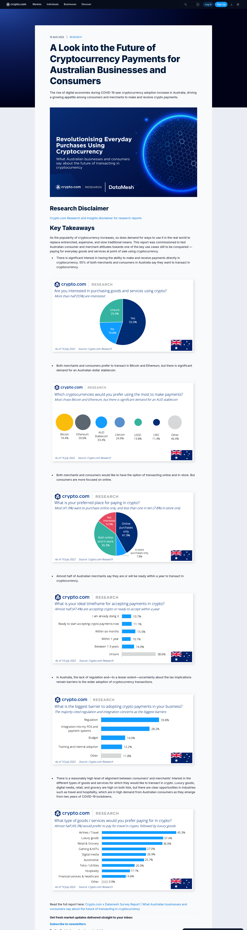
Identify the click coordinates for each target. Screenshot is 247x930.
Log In (208, 4)
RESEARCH (76, 37)
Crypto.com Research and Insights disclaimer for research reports (96, 218)
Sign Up (221, 4)
